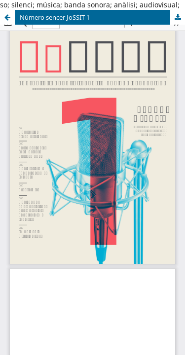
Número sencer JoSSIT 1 (55, 17)
